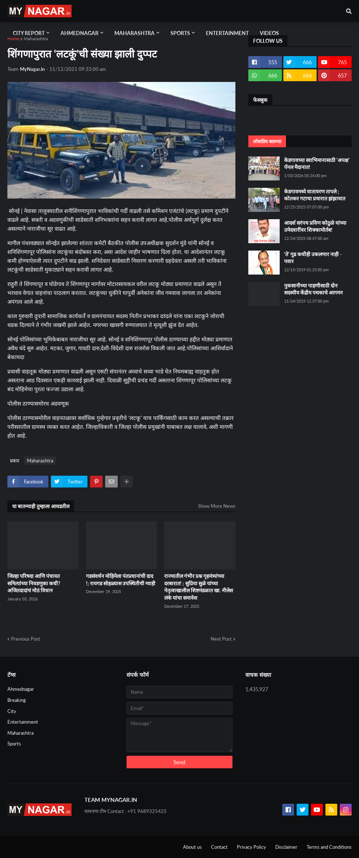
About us (192, 847)
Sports (14, 744)
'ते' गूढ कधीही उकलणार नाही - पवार (313, 258)
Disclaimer (286, 847)
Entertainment (22, 722)
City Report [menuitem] (29, 33)
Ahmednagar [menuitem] (80, 33)
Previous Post (25, 639)
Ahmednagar (20, 689)
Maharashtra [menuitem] (134, 33)
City (11, 711)
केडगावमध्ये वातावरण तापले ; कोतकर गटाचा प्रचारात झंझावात (314, 195)
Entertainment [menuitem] (227, 33)
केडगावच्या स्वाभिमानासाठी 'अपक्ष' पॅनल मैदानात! (316, 163)
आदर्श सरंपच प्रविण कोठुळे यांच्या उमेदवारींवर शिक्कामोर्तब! (315, 226)
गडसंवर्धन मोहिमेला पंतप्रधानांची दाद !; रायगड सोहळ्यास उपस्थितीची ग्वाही (120, 579)
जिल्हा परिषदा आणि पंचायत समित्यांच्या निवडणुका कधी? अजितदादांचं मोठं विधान (33, 583)
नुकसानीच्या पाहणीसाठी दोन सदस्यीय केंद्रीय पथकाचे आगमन (313, 289)
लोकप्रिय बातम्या (267, 141)
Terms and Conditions (329, 847)
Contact (219, 847)
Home (13, 38)
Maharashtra (36, 38)
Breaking (16, 700)
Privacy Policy (251, 847)
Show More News (216, 506)
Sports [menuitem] (180, 33)
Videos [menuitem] (269, 33)
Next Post (221, 639)
